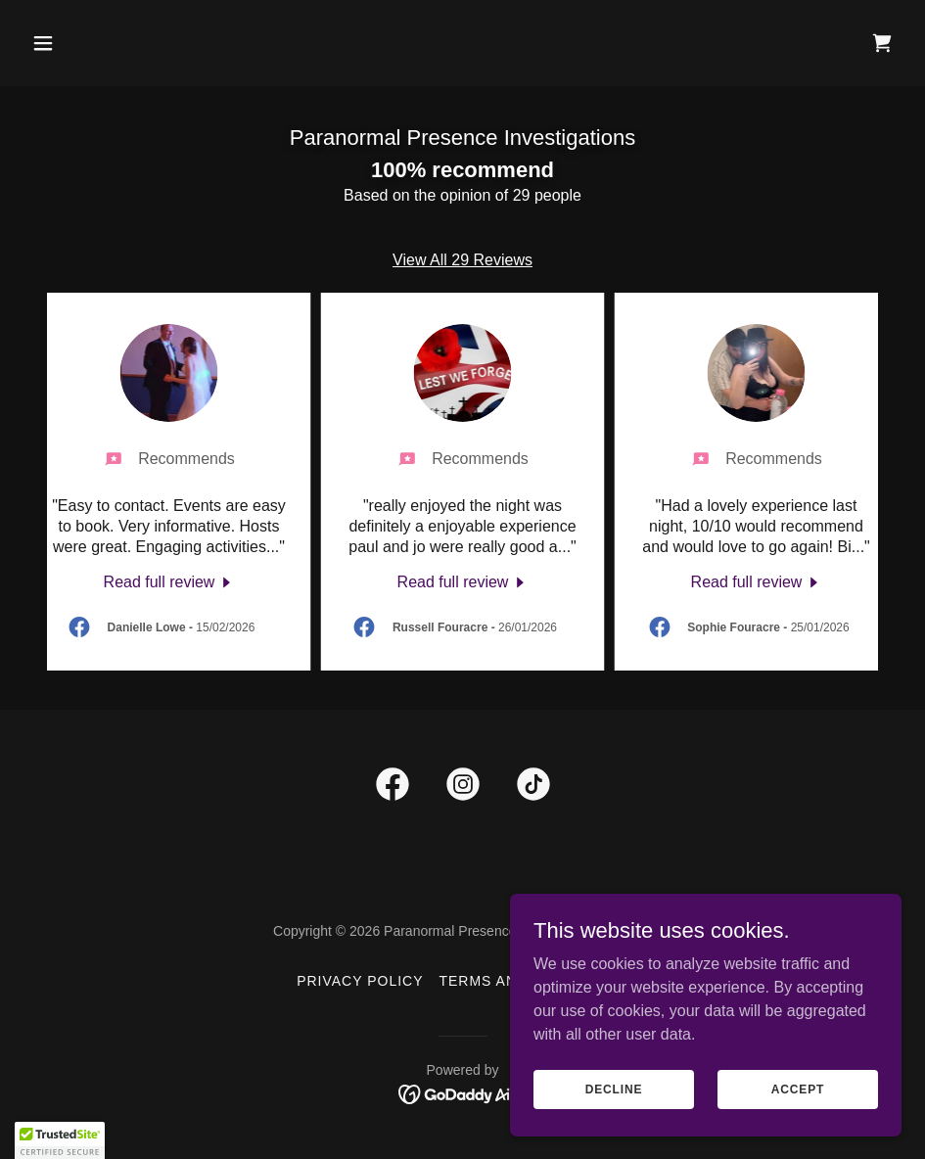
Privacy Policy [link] (360, 981)
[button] (89, 43)
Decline (614, 1088)
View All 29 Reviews (462, 260)
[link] (882, 43)
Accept (797, 1088)
